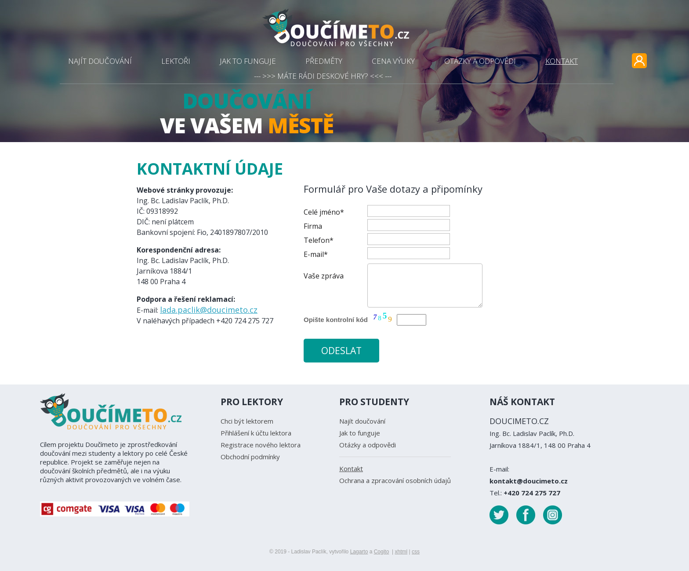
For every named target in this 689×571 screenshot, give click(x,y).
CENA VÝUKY (393, 61)
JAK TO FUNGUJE (248, 61)
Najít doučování (362, 421)
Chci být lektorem (247, 421)
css (416, 552)
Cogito (381, 552)
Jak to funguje (359, 432)
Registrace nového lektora (261, 444)
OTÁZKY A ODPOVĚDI (480, 61)
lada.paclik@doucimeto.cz (208, 309)
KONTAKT (561, 61)
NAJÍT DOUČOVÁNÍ (100, 61)
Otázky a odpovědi (367, 444)
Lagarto (359, 552)
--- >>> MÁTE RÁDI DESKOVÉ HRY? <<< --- (323, 76)
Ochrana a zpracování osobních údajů (395, 480)
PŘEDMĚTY (323, 61)
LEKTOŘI (175, 61)
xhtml (401, 552)
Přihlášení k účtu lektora (256, 432)
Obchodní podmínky (250, 456)
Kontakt (351, 468)
